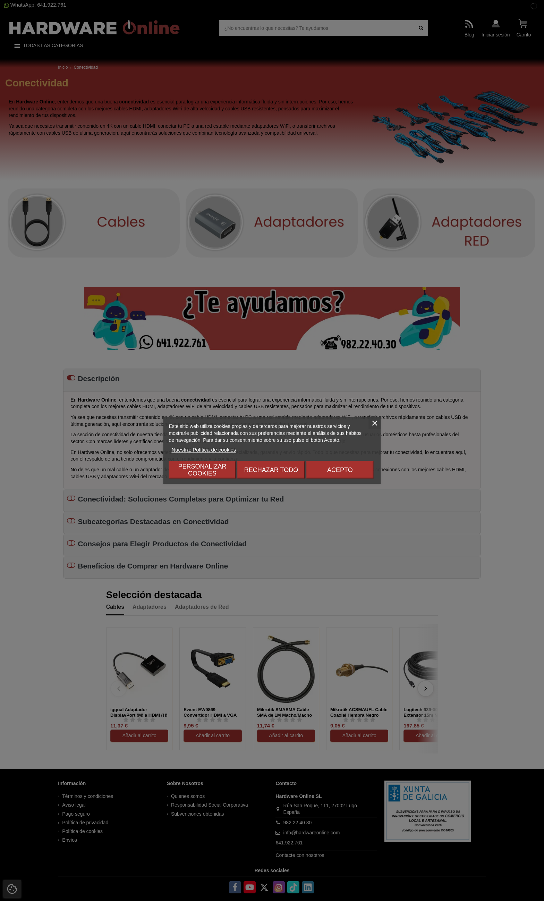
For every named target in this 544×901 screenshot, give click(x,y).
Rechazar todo (271, 469)
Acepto (340, 469)
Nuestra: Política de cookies (203, 450)
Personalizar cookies (202, 470)
